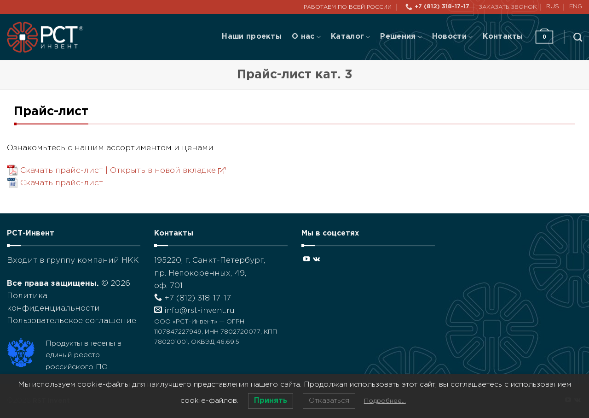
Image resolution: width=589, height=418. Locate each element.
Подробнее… (385, 401)
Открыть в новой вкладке (167, 170)
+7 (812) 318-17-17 (192, 298)
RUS (552, 6)
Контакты (503, 36)
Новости (452, 37)
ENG (575, 6)
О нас (306, 37)
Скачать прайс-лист (61, 183)
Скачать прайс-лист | (122, 170)
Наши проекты (252, 36)
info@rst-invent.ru (194, 310)
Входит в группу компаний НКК (73, 260)
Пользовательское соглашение (71, 321)
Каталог (350, 37)
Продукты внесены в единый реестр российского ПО (83, 355)
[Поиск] (577, 37)
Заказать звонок (508, 7)
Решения (401, 37)
